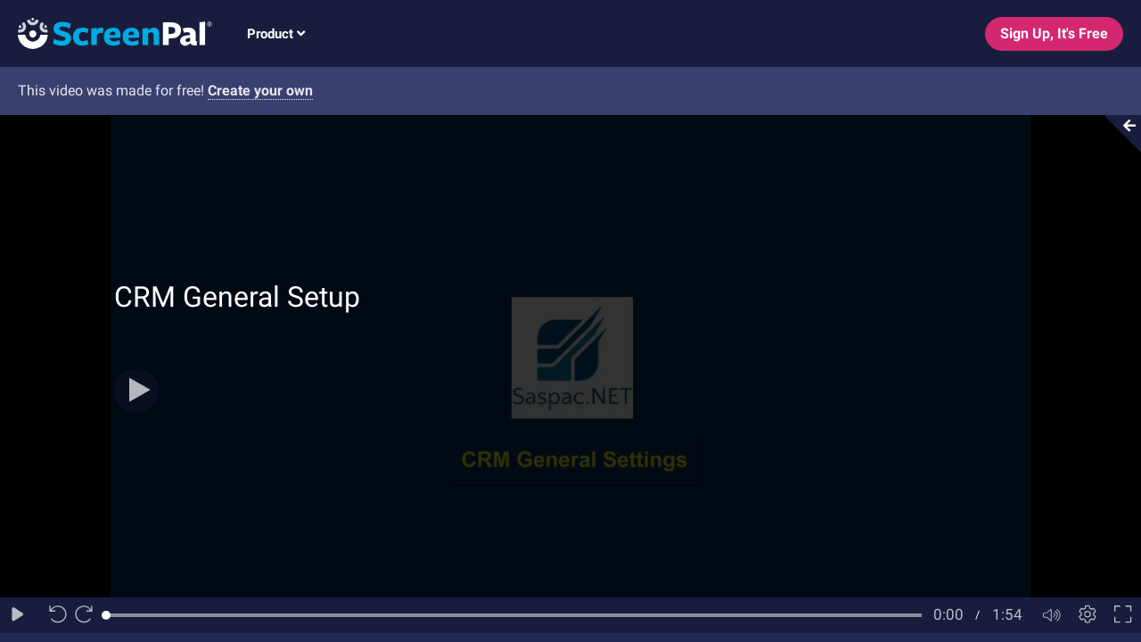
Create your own (260, 90)
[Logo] (106, 32)
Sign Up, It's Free (1054, 33)
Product (276, 34)
